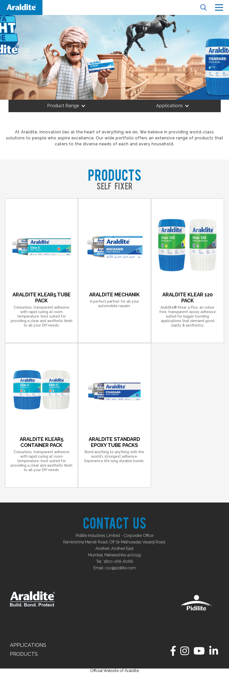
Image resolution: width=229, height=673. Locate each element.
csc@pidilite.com (120, 568)
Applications (28, 645)
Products (24, 654)
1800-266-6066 (118, 561)
